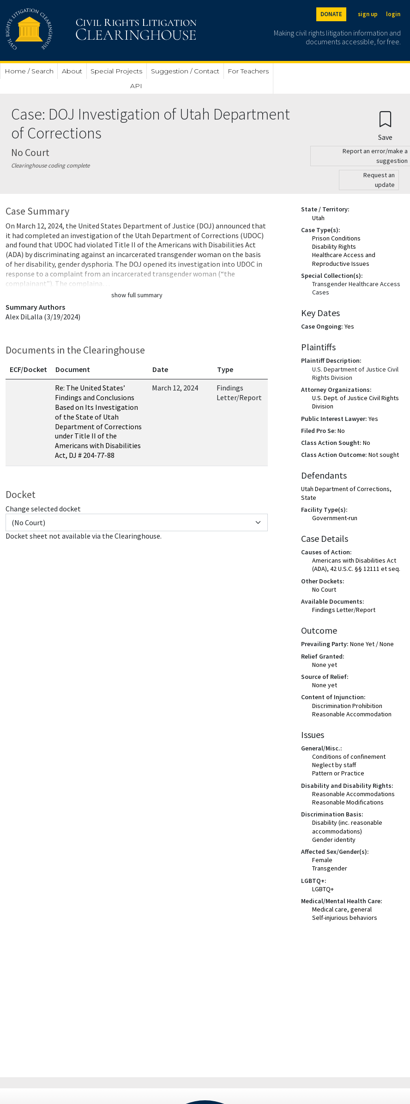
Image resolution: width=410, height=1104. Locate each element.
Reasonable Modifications (348, 802)
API (136, 86)
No (341, 430)
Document (72, 369)
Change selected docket (43, 508)
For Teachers (248, 71)
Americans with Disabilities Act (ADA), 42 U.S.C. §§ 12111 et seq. (356, 564)
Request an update (379, 180)
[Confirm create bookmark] (385, 125)
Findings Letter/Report (343, 610)
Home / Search (29, 71)
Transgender (329, 868)
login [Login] (393, 14)
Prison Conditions (336, 238)
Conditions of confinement (349, 756)
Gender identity (334, 839)
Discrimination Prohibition (347, 706)
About (72, 71)
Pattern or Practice (338, 773)
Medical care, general (342, 909)
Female (322, 860)
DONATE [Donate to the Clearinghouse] (331, 14)
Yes (349, 326)
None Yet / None (372, 644)
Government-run (334, 518)
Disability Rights (334, 246)
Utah (318, 218)
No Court (324, 589)
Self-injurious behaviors (344, 917)
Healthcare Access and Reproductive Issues (343, 259)
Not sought (383, 454)
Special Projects (116, 71)
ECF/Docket (28, 369)
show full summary (137, 295)
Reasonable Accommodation (352, 714)
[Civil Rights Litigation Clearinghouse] (75, 30)
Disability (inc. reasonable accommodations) (347, 826)
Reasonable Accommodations (353, 794)
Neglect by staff (334, 765)
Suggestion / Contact (185, 71)
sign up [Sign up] (368, 14)
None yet (324, 664)
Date (160, 369)
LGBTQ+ (323, 889)
